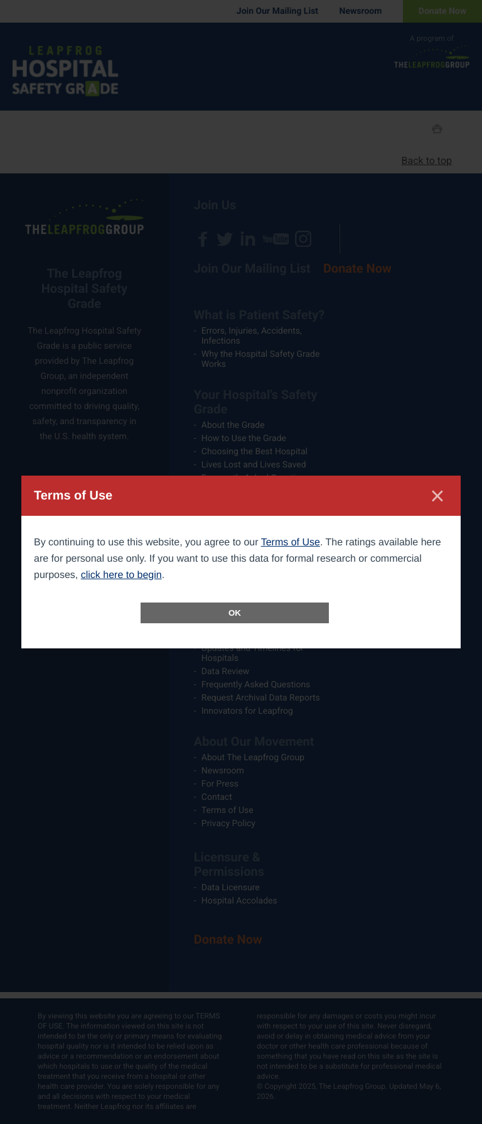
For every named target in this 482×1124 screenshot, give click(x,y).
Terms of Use (290, 542)
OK (234, 613)
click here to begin (121, 575)
